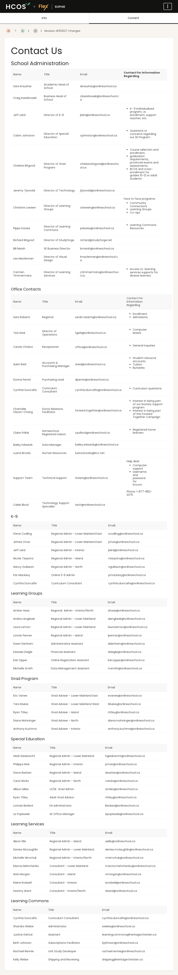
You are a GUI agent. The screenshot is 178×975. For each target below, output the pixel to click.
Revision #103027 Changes (62, 31)
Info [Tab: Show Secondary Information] (44, 18)
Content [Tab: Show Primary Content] (133, 18)
